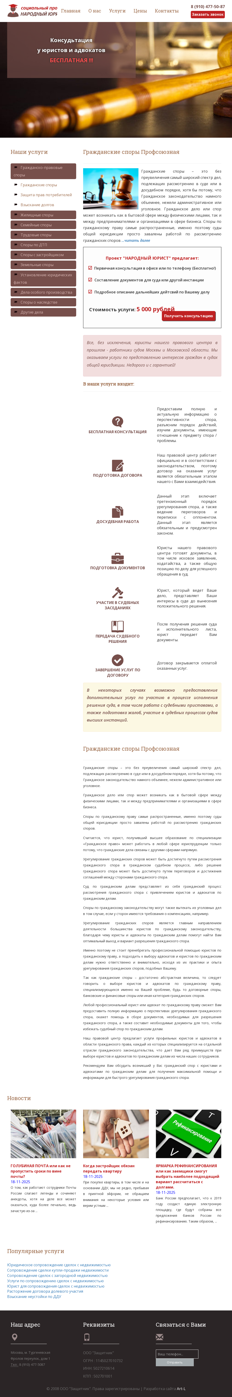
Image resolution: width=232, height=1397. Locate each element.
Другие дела (28, 312)
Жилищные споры (33, 215)
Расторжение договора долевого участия (45, 1291)
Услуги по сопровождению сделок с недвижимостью (55, 1280)
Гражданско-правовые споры (38, 171)
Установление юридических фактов (43, 278)
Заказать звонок (207, 14)
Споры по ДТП (30, 245)
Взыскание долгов (34, 205)
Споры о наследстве (35, 302)
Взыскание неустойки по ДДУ (34, 1296)
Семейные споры (33, 224)
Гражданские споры (35, 185)
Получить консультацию (188, 315)
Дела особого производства (43, 292)
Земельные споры (33, 265)
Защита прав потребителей (43, 195)
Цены (140, 11)
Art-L (181, 1388)
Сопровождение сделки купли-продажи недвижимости (58, 1270)
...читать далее (136, 240)
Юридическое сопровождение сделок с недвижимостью (59, 1265)
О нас (94, 11)
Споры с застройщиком (39, 255)
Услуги (117, 11)
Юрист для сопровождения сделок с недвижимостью (55, 1286)
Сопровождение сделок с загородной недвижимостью (57, 1275)
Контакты (167, 11)
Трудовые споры (32, 234)
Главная (71, 11)
